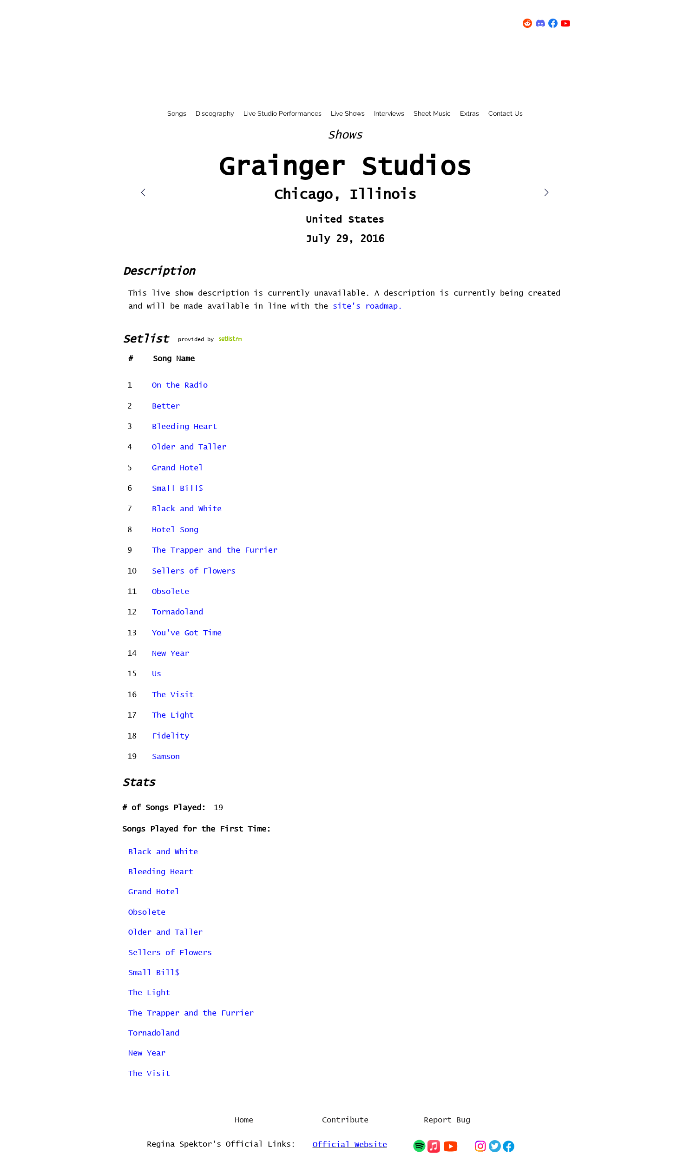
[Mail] (546, 192)
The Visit (173, 695)
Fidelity (170, 736)
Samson (166, 757)
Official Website (350, 1145)
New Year (170, 654)
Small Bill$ (177, 489)
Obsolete (170, 592)
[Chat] (420, 1146)
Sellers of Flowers (194, 571)
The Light (173, 715)
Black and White (187, 509)
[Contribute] (345, 1120)
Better (166, 406)
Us (156, 674)
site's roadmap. (367, 306)
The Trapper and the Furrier (214, 550)
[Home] (243, 1120)
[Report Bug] (447, 1120)
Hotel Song (175, 530)
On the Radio (180, 385)
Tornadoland (177, 612)
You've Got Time (187, 633)
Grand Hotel (177, 468)
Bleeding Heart (184, 427)
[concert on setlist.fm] (230, 339)
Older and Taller (189, 447)
